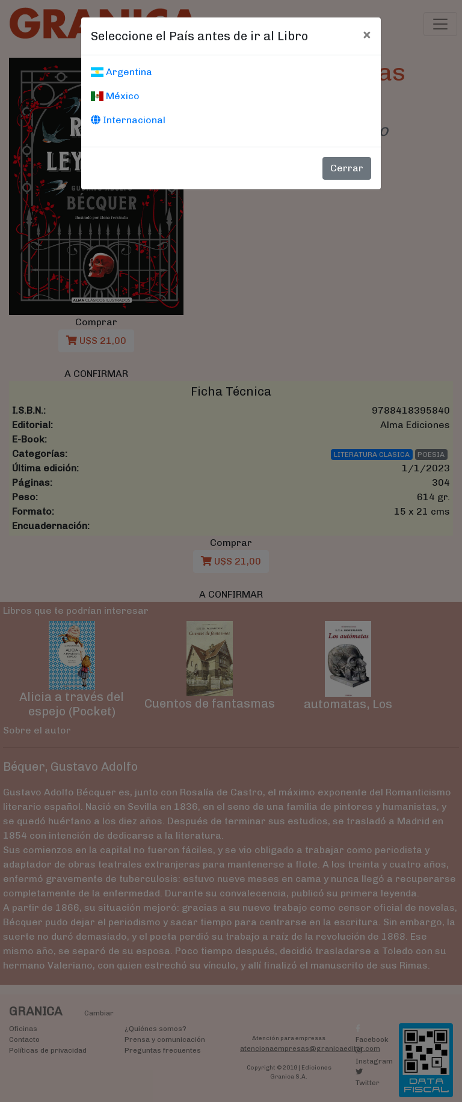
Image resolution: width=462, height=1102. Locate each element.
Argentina (121, 72)
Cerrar (346, 168)
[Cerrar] (367, 34)
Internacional (128, 120)
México (115, 96)
